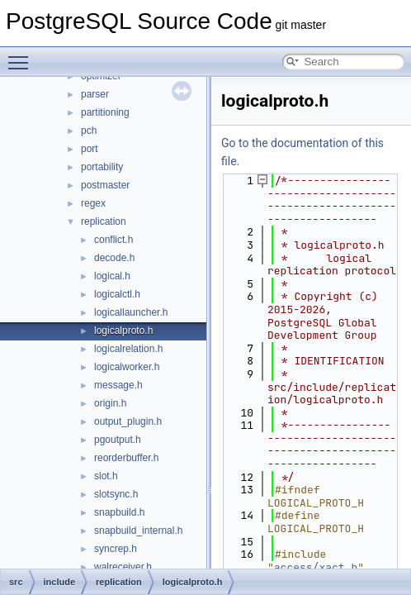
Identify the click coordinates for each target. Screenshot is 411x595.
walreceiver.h (123, 567)
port (89, 149)
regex (93, 203)
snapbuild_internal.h (138, 530)
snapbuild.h (119, 512)
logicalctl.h (117, 294)
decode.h (114, 258)
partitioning (105, 112)
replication (103, 221)
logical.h (112, 276)
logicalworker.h (126, 367)
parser (95, 94)
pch (89, 130)
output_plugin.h (128, 421)
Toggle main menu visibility (22, 55)
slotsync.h (116, 494)
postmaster (105, 185)
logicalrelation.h (128, 349)
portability (102, 167)
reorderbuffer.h (126, 458)
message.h (118, 385)
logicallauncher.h (131, 312)
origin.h (110, 403)
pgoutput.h (117, 439)
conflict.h (113, 239)
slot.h (106, 476)
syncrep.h (115, 549)
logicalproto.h (123, 330)
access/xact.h (315, 567)
